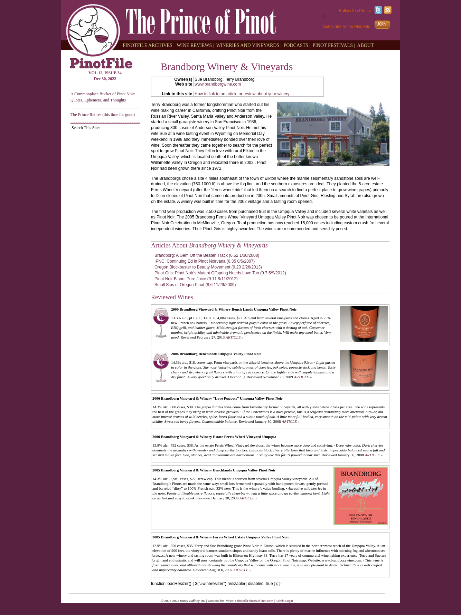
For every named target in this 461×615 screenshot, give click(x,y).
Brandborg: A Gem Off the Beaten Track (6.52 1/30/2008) (206, 255)
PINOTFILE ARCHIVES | (149, 45)
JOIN (381, 24)
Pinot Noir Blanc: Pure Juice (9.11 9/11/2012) (196, 278)
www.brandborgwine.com (218, 84)
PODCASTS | (297, 45)
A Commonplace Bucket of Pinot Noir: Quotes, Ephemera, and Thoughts (102, 96)
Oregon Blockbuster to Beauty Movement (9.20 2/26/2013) (208, 267)
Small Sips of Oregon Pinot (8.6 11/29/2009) (195, 284)
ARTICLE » (235, 337)
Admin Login (284, 601)
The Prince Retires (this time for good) (102, 114)
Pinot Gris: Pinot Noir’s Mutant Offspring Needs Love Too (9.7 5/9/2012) (220, 273)
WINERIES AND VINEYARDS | (249, 45)
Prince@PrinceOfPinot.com (254, 601)
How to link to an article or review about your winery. (242, 93)
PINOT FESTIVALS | (333, 45)
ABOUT (365, 45)
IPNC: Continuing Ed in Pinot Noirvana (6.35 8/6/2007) (204, 261)
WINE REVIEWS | (195, 45)
